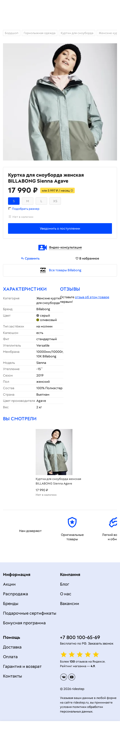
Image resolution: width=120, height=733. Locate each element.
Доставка (12, 647)
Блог (64, 584)
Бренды (10, 603)
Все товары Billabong (65, 270)
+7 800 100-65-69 (80, 637)
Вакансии (69, 603)
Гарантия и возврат (22, 666)
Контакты (12, 676)
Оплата (10, 656)
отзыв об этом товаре (92, 297)
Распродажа (15, 593)
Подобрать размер (25, 209)
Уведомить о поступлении (60, 228)
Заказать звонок (100, 643)
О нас (65, 593)
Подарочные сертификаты (29, 613)
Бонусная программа (24, 622)
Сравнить (30, 258)
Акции (9, 584)
